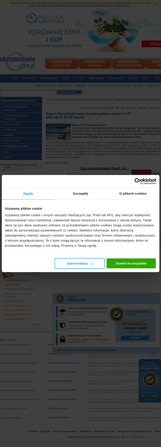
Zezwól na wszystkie (131, 263)
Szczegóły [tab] (80, 193)
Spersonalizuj (80, 263)
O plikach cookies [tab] (133, 193)
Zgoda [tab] (28, 193)
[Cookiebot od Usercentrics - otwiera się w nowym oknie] (137, 181)
